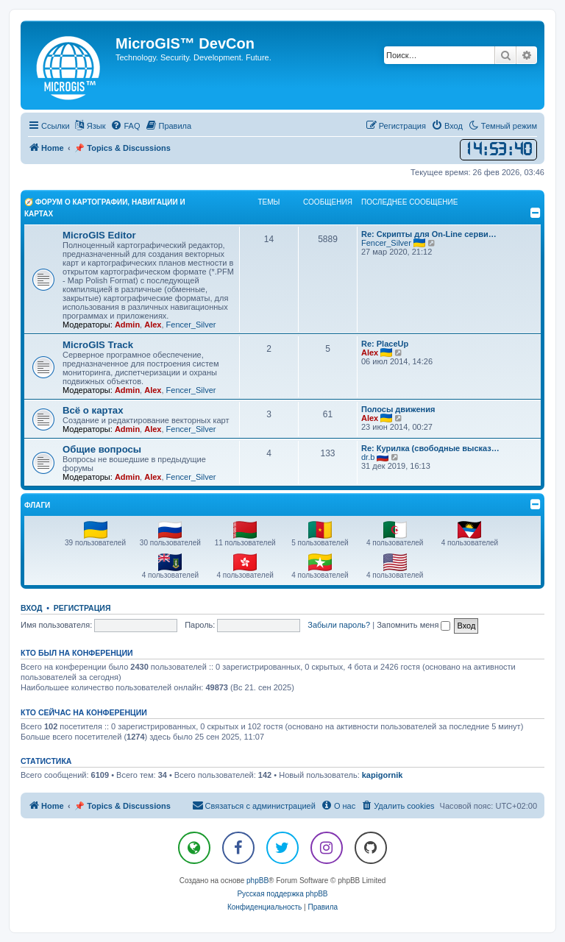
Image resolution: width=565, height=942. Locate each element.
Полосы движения (398, 409)
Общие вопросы (102, 449)
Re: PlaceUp (384, 343)
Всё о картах (93, 410)
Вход (31, 607)
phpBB (257, 881)
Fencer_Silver (191, 324)
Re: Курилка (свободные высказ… (430, 448)
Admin (127, 324)
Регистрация (82, 607)
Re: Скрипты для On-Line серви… (429, 234)
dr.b (367, 457)
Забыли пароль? (339, 624)
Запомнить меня (413, 624)
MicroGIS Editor (99, 235)
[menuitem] (125, 126)
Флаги (37, 505)
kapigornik (382, 775)
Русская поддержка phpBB (282, 894)
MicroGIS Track (98, 344)
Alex (152, 324)
